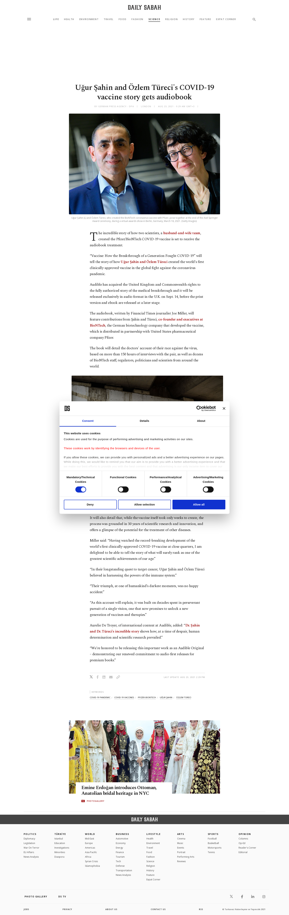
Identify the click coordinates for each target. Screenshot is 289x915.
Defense (120, 865)
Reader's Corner (247, 847)
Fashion (137, 19)
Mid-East (89, 838)
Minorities (59, 852)
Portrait (181, 852)
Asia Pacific (91, 852)
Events (180, 847)
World (90, 834)
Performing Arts (185, 856)
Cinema (181, 838)
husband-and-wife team (181, 233)
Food (123, 19)
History (189, 19)
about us (111, 909)
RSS (201, 909)
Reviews (181, 861)
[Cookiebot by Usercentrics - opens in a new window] (199, 408)
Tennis (211, 852)
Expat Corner (226, 19)
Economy (121, 843)
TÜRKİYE (60, 834)
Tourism (120, 856)
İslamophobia (92, 865)
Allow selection (144, 504)
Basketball (213, 843)
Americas (90, 847)
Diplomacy (29, 838)
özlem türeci (183, 697)
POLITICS (30, 834)
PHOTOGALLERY (95, 801)
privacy (67, 909)
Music (180, 843)
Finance (120, 852)
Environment (89, 19)
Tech (118, 861)
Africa (88, 856)
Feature (205, 19)
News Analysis (31, 856)
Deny (90, 504)
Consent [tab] (88, 421)
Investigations (61, 847)
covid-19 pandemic (100, 697)
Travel (109, 19)
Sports (213, 834)
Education (59, 843)
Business (122, 834)
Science (154, 19)
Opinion (245, 834)
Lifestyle (153, 834)
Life (56, 19)
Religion (171, 19)
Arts (180, 834)
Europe (89, 843)
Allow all (199, 504)
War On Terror (31, 847)
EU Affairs (29, 852)
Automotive (122, 838)
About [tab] (201, 421)
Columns (243, 838)
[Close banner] (224, 408)
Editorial (243, 852)
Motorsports (214, 847)
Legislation (29, 843)
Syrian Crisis (91, 861)
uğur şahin (166, 697)
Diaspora (59, 856)
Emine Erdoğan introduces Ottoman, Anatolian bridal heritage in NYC (119, 790)
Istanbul (58, 838)
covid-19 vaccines (124, 697)
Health (69, 19)
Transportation (124, 870)
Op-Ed (242, 843)
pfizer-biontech (147, 697)
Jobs (26, 909)
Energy (119, 847)
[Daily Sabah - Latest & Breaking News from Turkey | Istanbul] (144, 7)
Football (212, 838)
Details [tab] (144, 421)
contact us (158, 909)
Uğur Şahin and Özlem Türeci (144, 262)
